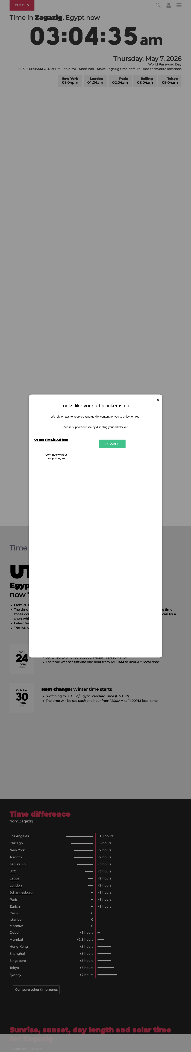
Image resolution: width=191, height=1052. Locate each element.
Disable (112, 444)
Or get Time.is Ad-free (51, 440)
